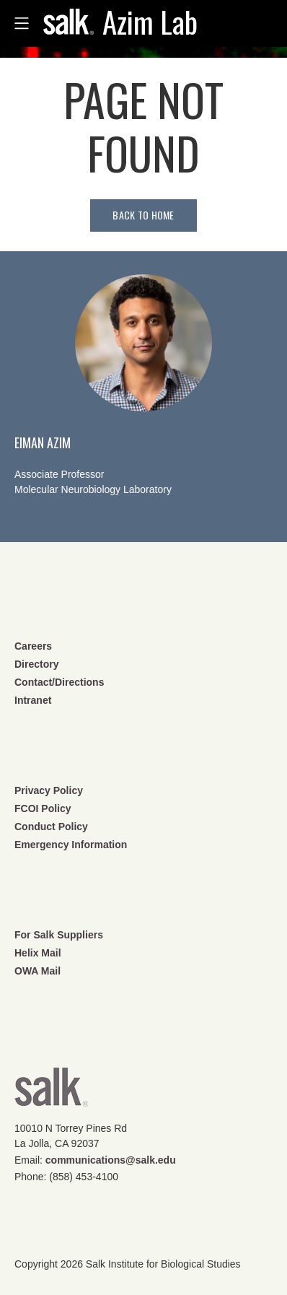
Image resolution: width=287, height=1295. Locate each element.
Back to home (143, 214)
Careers (33, 646)
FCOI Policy (42, 808)
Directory (36, 664)
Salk (51, 1092)
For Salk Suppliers (58, 935)
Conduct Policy (51, 826)
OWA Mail (37, 971)
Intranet (32, 700)
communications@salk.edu (110, 1160)
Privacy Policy (48, 790)
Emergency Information (70, 844)
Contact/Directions (59, 682)
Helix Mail (37, 953)
